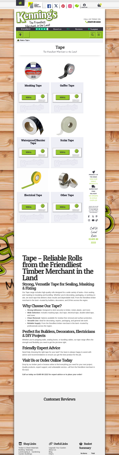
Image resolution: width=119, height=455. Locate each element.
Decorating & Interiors (27, 430)
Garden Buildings (25, 414)
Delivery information (56, 418)
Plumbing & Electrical (27, 424)
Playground (23, 420)
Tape (27, 40)
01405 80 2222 (94, 21)
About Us (52, 410)
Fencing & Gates (25, 416)
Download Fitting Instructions (55, 425)
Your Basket (53, 438)
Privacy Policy (54, 432)
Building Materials (26, 410)
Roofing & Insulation (26, 422)
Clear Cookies (54, 442)
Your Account (54, 436)
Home (20, 40)
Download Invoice (56, 428)
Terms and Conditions (57, 430)
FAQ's (51, 414)
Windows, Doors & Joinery (29, 432)
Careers (52, 440)
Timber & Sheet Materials (28, 408)
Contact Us (53, 416)
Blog (50, 412)
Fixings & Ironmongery (28, 428)
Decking (22, 418)
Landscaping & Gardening (29, 412)
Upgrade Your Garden (57, 408)
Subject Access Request (58, 434)
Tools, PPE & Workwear (28, 426)
